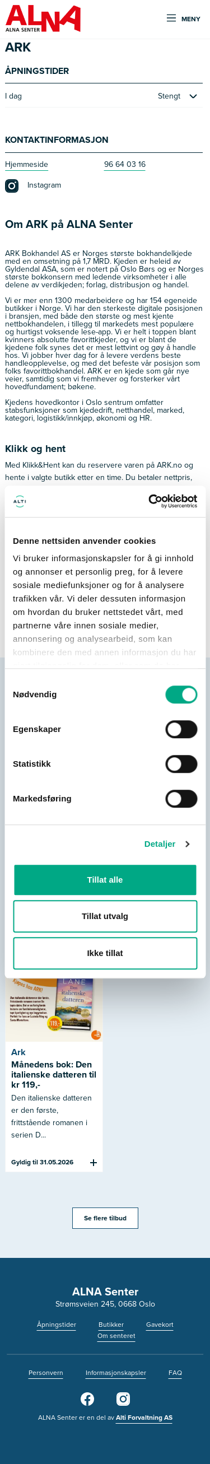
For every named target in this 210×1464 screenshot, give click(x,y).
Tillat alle (105, 879)
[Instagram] (123, 1403)
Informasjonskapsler (116, 1373)
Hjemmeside (26, 164)
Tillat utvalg (105, 916)
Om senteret (116, 1336)
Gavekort (160, 1325)
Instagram (33, 186)
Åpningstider (56, 1325)
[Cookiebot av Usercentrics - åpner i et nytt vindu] (149, 501)
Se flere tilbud (105, 1218)
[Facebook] (87, 1403)
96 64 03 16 (125, 164)
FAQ (175, 1373)
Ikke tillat (105, 953)
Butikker (111, 1325)
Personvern (46, 1373)
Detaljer (160, 843)
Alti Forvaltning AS (144, 1417)
